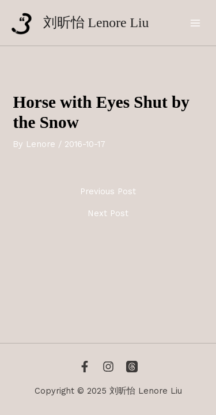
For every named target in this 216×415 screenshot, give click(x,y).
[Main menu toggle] (195, 23)
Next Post (108, 213)
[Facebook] (84, 366)
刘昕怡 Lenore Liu (96, 22)
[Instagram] (108, 366)
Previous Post (108, 191)
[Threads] (131, 366)
